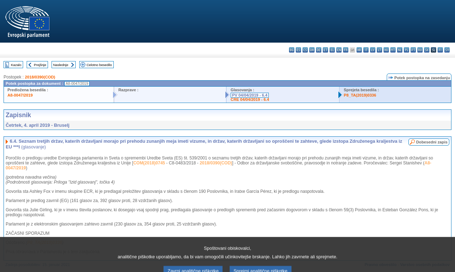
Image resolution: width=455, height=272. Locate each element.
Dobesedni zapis (432, 142)
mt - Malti (393, 50)
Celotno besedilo (99, 65)
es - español (298, 50)
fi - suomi (440, 50)
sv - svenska (447, 50)
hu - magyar (386, 50)
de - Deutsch (318, 50)
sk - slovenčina (426, 50)
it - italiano (366, 50)
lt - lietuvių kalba (379, 50)
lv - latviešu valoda (372, 50)
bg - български (291, 50)
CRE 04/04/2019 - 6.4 (250, 99)
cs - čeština (305, 50)
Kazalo (16, 65)
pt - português (413, 50)
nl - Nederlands (399, 50)
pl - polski (406, 50)
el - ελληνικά (332, 50)
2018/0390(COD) (40, 77)
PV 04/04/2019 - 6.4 (250, 95)
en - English (339, 50)
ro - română (420, 50)
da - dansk (312, 50)
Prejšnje (40, 65)
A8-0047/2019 (20, 95)
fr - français (345, 50)
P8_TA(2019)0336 (360, 95)
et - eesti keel (325, 50)
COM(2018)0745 (149, 163)
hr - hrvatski (359, 50)
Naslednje (60, 65)
